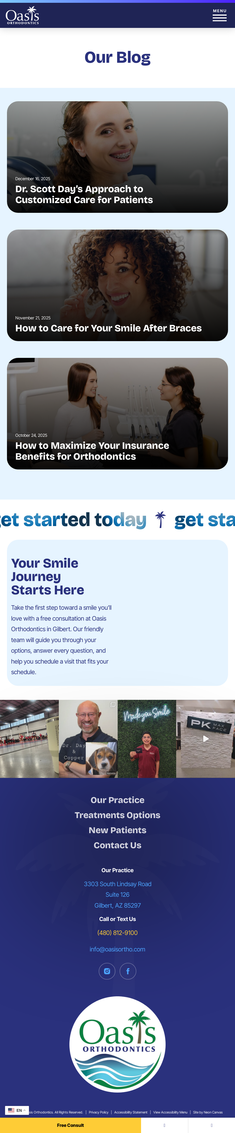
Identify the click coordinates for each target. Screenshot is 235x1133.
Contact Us (117, 845)
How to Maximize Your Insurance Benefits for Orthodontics (92, 451)
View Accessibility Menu (170, 1112)
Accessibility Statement (130, 1112)
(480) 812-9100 (117, 932)
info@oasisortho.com (117, 949)
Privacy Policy (98, 1112)
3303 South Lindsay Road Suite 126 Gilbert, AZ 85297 (117, 894)
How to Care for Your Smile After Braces (108, 328)
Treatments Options (117, 815)
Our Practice (117, 800)
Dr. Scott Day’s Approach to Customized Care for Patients (84, 194)
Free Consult (70, 1125)
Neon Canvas (213, 1112)
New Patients (117, 830)
